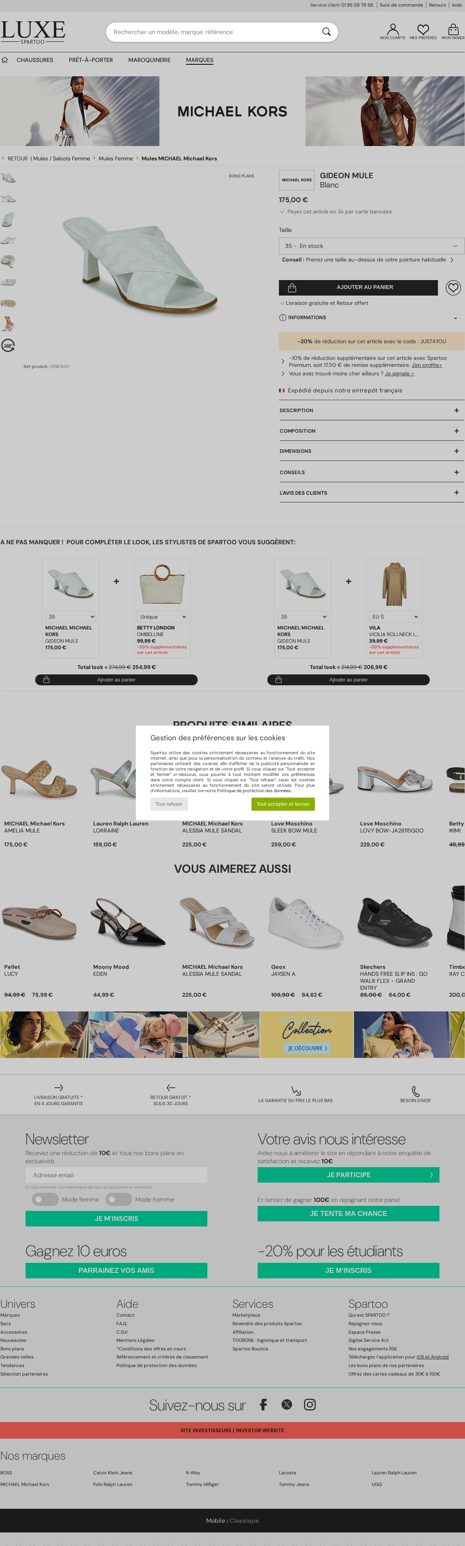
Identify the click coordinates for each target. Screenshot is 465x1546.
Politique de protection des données (254, 790)
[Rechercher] (326, 32)
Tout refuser (169, 804)
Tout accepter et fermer (282, 804)
